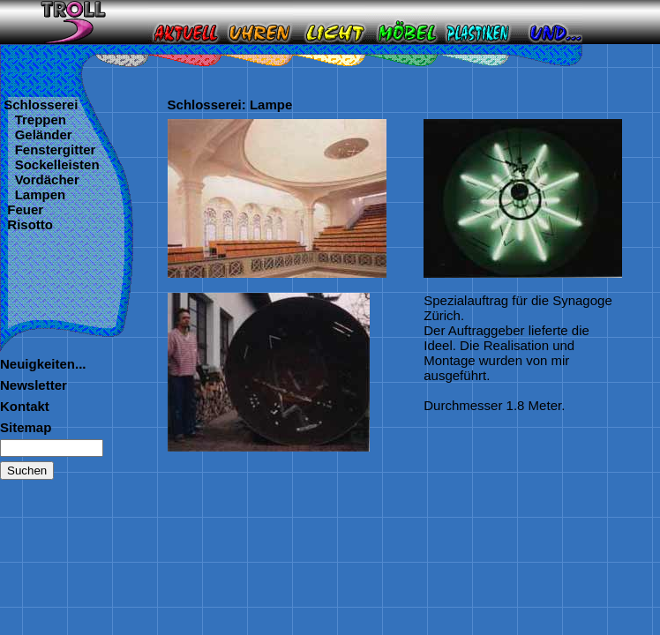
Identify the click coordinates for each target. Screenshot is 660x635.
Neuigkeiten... (43, 363)
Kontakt (24, 406)
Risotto (30, 224)
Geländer (39, 134)
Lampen (36, 194)
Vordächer (43, 179)
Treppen (36, 119)
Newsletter (33, 384)
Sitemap (25, 427)
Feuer (25, 209)
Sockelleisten (53, 164)
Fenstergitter (51, 149)
